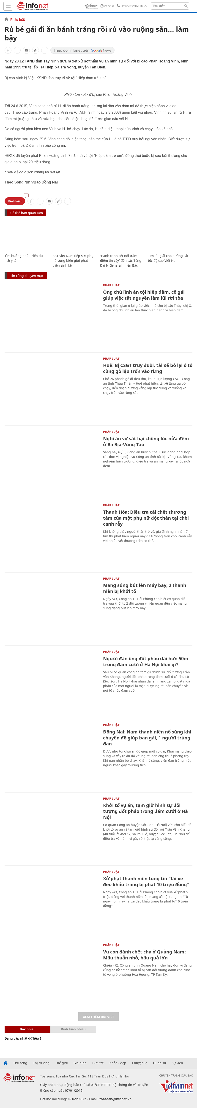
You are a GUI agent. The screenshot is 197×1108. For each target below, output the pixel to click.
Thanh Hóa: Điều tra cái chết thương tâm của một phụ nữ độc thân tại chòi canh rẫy (146, 518)
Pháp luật (17, 19)
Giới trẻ (98, 1063)
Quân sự (159, 1063)
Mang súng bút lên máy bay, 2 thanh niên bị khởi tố (144, 588)
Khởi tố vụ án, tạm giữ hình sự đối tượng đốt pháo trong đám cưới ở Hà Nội (145, 811)
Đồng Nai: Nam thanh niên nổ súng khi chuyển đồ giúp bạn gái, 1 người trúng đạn (147, 738)
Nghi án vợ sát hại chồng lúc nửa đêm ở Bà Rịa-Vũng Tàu (146, 441)
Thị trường (41, 1063)
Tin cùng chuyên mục (27, 275)
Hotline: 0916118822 (131, 6)
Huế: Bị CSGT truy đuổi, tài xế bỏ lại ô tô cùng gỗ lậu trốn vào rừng (147, 368)
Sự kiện (177, 1063)
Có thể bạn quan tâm (26, 213)
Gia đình (80, 1063)
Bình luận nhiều (73, 1029)
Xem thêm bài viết (98, 1017)
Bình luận (15, 201)
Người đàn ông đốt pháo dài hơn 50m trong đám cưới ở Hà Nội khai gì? (145, 661)
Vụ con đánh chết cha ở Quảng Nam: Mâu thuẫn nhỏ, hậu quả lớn (144, 955)
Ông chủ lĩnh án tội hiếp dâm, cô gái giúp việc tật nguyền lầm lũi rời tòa (144, 295)
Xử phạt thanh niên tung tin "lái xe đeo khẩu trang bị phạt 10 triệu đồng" (146, 881)
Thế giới (61, 1063)
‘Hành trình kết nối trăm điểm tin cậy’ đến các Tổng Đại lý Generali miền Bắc (120, 261)
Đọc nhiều (28, 1029)
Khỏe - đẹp (117, 1063)
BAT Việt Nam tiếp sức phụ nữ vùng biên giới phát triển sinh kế (72, 261)
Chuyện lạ (139, 1063)
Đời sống (20, 1063)
